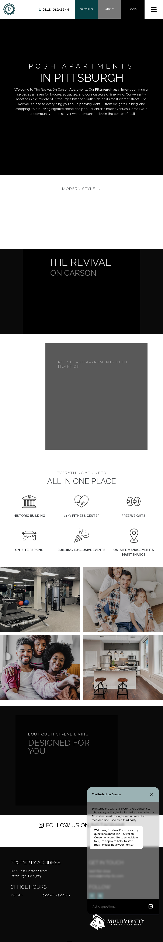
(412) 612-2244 (54, 9)
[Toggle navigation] (153, 9)
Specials (86, 9)
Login (133, 9)
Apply (109, 9)
